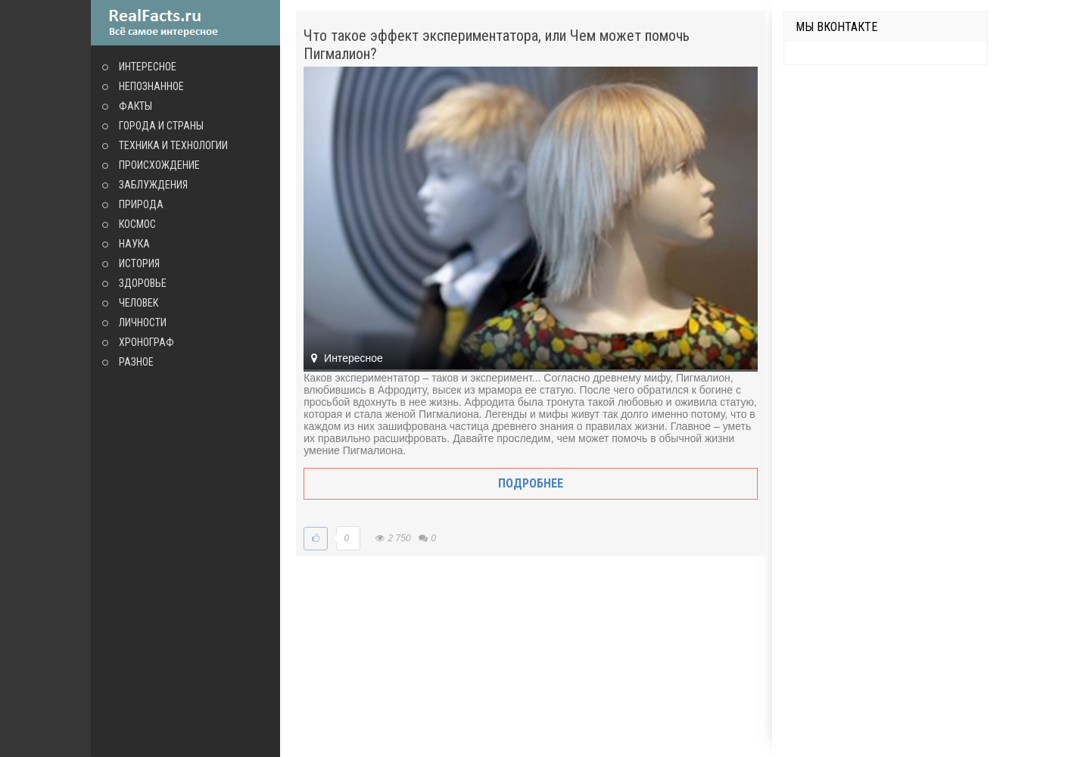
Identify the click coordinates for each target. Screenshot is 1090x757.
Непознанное (151, 86)
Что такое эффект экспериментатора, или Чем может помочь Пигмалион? (497, 44)
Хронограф (146, 342)
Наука (134, 244)
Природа (141, 204)
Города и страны (161, 126)
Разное (136, 362)
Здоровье (143, 283)
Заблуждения (153, 185)
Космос (137, 224)
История (139, 263)
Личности (143, 322)
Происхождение (159, 165)
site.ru (185, 22)
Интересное (147, 67)
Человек (138, 303)
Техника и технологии (173, 145)
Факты (135, 106)
